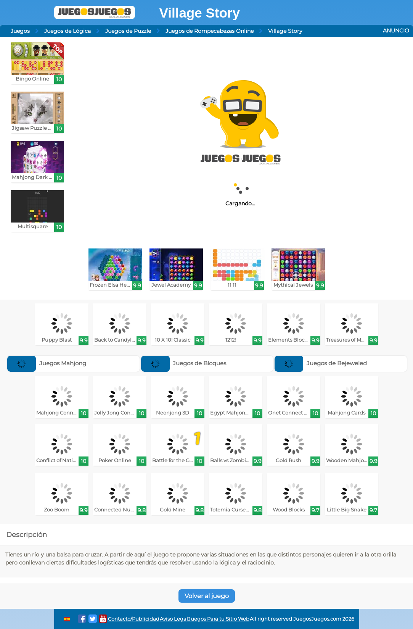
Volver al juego (207, 596)
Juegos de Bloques (184, 363)
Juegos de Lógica (67, 30)
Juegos (20, 30)
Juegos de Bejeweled (321, 363)
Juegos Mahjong (46, 363)
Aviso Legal (174, 619)
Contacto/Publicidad (133, 619)
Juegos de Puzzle (128, 30)
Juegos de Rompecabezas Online (210, 30)
